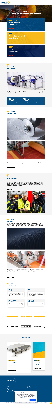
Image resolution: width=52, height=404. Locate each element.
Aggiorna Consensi (37, 402)
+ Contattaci (10, 277)
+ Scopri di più (11, 28)
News (28, 390)
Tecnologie (29, 387)
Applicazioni (29, 386)
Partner (28, 388)
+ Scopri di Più (11, 41)
